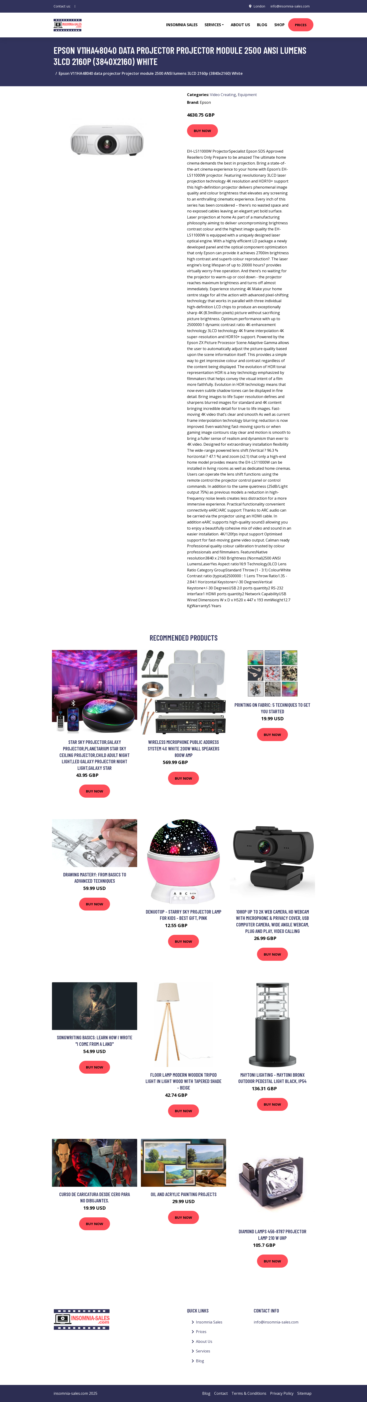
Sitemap (304, 1393)
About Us (240, 24)
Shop (279, 24)
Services (203, 1351)
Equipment (247, 94)
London (259, 6)
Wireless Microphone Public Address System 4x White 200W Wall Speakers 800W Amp (183, 748)
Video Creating (223, 94)
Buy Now (202, 130)
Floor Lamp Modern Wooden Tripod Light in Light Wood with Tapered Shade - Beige (183, 1081)
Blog (262, 24)
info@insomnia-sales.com (290, 6)
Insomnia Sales (182, 24)
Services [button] (213, 24)
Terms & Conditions (248, 1393)
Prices (301, 24)
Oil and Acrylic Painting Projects (184, 1194)
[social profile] (75, 6)
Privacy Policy (282, 1393)
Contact (221, 1393)
